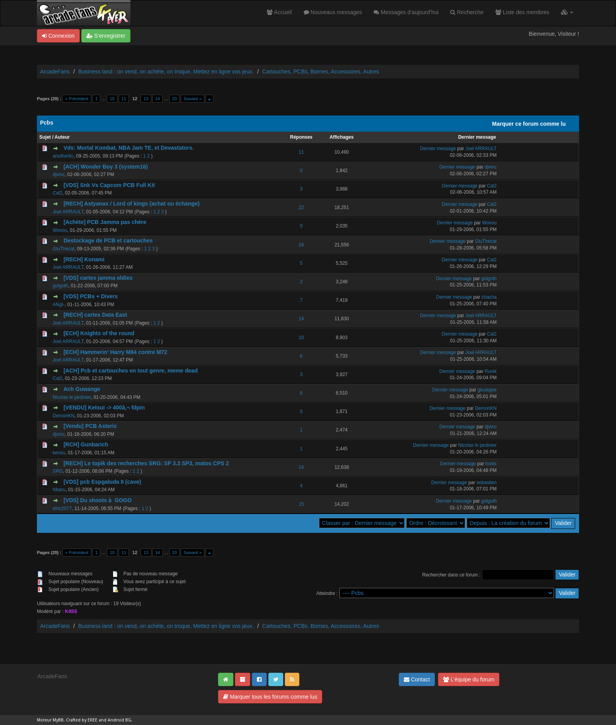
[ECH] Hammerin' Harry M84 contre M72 (115, 352)
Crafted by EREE (81, 720)
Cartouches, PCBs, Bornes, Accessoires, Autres (320, 71)
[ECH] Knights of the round (99, 333)
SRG (58, 471)
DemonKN (63, 415)
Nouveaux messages (333, 12)
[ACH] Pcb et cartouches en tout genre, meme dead (131, 370)
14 (157, 98)
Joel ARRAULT (481, 148)
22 (301, 207)
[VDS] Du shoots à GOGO (98, 500)
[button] (567, 12)
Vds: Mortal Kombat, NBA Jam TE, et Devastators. (129, 148)
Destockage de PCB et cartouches (108, 240)
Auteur (62, 137)
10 (112, 98)
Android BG (119, 720)
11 (123, 98)
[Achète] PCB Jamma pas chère (105, 222)
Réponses (301, 137)
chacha (489, 297)
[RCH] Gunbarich (86, 444)
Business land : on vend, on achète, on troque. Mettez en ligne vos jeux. (166, 71)
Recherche (467, 12)
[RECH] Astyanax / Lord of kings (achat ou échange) (132, 203)
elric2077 (62, 508)
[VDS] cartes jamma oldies (98, 278)
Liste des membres (522, 12)
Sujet (45, 137)
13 (145, 98)
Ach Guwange (82, 389)
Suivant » (192, 98)
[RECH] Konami (84, 259)
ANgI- (59, 304)
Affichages (342, 137)
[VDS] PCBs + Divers (91, 296)
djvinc (59, 174)
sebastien (487, 482)
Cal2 (57, 193)
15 (301, 504)
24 (301, 245)
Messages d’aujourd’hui (406, 12)
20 (174, 98)
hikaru (59, 489)
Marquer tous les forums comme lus (270, 697)
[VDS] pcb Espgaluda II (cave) (102, 482)
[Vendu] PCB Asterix (90, 426)
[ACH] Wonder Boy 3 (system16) (106, 166)
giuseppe (487, 390)
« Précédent (76, 98)
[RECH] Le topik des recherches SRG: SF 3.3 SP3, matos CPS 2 (146, 463)
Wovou (60, 230)
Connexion (58, 36)
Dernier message (477, 137)
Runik (491, 371)
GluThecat (63, 248)
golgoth (60, 285)
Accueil (279, 12)
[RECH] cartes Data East (95, 315)
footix (491, 463)
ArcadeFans (55, 71)
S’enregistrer (105, 36)
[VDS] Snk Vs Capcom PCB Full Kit (109, 185)
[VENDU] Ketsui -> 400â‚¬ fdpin (104, 407)
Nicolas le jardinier (72, 397)
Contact (417, 679)
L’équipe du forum (468, 679)
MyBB (58, 720)
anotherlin (63, 156)
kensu (59, 452)
